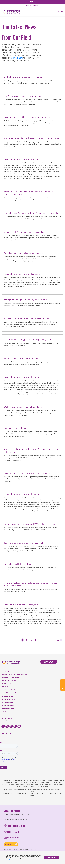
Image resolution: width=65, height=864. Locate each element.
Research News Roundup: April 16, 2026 (22, 377)
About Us (4, 686)
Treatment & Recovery (9, 680)
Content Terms (7, 793)
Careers (4, 712)
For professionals (7, 702)
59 (35, 640)
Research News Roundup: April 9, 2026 (21, 494)
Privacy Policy (16, 793)
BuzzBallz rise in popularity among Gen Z (22, 358)
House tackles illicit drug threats (18, 564)
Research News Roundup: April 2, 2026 (21, 605)
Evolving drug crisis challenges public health (24, 543)
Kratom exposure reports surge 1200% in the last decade (29, 524)
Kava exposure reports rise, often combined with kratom (29, 473)
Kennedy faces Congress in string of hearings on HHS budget (32, 213)
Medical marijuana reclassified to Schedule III (24, 77)
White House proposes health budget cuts (23, 407)
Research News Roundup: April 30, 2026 (22, 159)
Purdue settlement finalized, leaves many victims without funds (32, 138)
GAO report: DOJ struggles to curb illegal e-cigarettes (28, 340)
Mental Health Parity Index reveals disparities (24, 232)
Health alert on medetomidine (17, 428)
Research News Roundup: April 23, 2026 (22, 274)
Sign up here (17, 58)
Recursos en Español (8, 690)
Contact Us (5, 715)
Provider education (7, 708)
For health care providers (9, 693)
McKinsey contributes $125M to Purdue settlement (26, 319)
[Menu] (61, 11)
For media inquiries (7, 705)
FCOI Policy (32, 793)
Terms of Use (24, 793)
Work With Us (6, 683)
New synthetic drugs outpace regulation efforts (25, 300)
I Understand (51, 857)
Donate (32, 2)
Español (32, 5)
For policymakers (7, 696)
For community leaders (8, 699)
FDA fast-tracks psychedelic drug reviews (22, 96)
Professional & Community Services (14, 674)
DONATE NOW (48, 662)
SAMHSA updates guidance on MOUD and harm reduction (29, 117)
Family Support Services (10, 671)
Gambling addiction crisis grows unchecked (23, 253)
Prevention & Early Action (10, 677)
